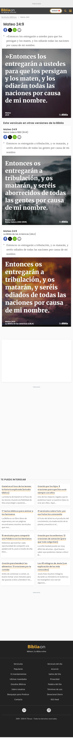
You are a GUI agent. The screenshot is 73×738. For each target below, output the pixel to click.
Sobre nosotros (18, 689)
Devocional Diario (55, 694)
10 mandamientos (18, 674)
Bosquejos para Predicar (18, 694)
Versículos (18, 664)
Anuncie (54, 669)
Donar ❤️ (56, 11)
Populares (18, 669)
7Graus (29, 719)
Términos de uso (54, 689)
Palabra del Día (55, 684)
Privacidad (54, 679)
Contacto (18, 699)
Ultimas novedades (18, 679)
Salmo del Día (55, 674)
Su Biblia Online (8, 11)
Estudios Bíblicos (18, 684)
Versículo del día (54, 664)
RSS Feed (55, 699)
